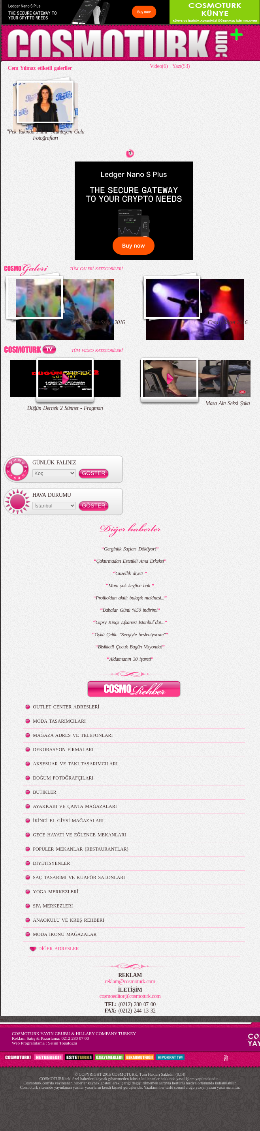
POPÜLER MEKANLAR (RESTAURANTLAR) (80, 849)
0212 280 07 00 (75, 1038)
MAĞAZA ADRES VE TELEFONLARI (73, 735)
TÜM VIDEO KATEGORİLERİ (97, 350)
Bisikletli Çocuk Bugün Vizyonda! (130, 647)
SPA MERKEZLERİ (53, 906)
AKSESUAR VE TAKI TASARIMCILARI (75, 764)
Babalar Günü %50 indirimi (130, 610)
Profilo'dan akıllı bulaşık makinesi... (130, 598)
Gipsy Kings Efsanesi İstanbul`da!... (130, 622)
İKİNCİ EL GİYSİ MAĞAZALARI (68, 820)
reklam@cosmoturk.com (130, 981)
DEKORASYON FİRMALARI (63, 749)
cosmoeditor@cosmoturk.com (130, 996)
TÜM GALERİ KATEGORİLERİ (96, 268)
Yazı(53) (181, 66)
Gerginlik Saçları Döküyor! (130, 549)
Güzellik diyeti (130, 573)
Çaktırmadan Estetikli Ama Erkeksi (130, 561)
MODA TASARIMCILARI (59, 721)
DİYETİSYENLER (51, 863)
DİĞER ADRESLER (53, 949)
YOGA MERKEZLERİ (55, 891)
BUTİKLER (44, 792)
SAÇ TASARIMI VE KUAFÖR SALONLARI (79, 877)
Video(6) (159, 66)
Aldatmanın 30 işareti (130, 659)
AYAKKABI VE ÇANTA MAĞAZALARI (75, 806)
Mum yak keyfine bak (130, 585)
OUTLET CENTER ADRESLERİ (66, 707)
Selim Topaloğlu (62, 1043)
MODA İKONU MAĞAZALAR (64, 934)
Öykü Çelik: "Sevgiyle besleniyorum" (130, 634)
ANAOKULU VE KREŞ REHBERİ (68, 920)
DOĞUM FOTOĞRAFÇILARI (63, 778)
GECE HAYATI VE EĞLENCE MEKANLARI (79, 835)
